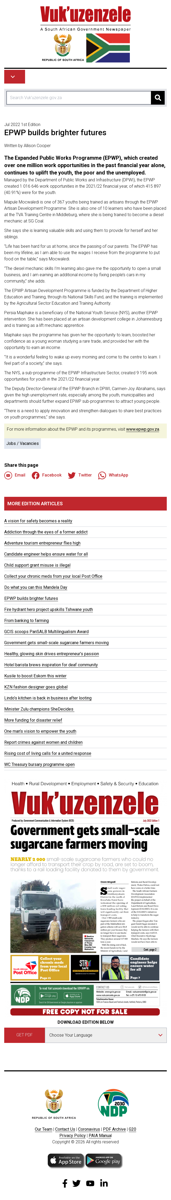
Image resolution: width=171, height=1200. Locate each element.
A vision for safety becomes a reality (38, 520)
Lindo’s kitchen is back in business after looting (48, 698)
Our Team (43, 1129)
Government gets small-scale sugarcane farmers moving (56, 642)
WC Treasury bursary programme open (39, 764)
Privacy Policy (72, 1135)
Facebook (46, 475)
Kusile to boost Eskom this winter (35, 675)
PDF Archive (114, 1129)
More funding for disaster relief (33, 720)
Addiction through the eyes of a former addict (46, 532)
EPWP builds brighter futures (31, 598)
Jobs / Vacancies (22, 443)
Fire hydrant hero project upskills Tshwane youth (48, 609)
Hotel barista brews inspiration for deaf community (51, 664)
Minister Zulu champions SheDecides (39, 709)
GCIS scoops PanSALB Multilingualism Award (46, 631)
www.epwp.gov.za (142, 429)
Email (14, 475)
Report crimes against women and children (43, 742)
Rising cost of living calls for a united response (47, 753)
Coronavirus (89, 1129)
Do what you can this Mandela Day (35, 587)
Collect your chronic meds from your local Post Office (53, 576)
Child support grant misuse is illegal (37, 565)
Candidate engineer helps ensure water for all (46, 554)
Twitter (80, 475)
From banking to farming (26, 620)
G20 (132, 1129)
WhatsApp (113, 475)
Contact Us (65, 1129)
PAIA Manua (100, 1135)
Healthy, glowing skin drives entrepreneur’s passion (51, 653)
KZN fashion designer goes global (36, 686)
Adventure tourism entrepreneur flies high (42, 543)
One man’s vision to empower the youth (40, 731)
